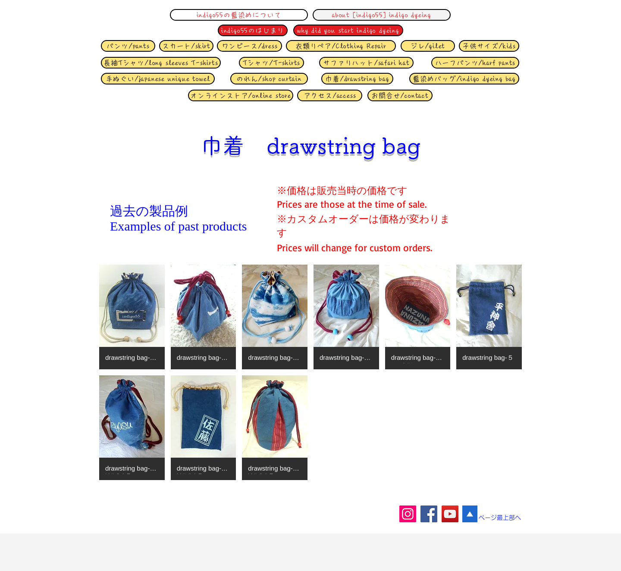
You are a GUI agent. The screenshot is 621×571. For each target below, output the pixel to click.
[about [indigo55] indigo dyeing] (382, 15)
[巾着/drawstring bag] (357, 78)
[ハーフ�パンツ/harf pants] (475, 63)
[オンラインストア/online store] (240, 95)
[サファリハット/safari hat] (366, 63)
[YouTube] (450, 513)
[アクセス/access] (329, 95)
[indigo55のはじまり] (253, 30)
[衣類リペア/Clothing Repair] (341, 46)
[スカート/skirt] (186, 46)
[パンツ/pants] (128, 46)
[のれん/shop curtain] (269, 78)
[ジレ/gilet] (428, 46)
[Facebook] (428, 513)
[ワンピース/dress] (249, 46)
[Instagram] (407, 513)
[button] (132, 317)
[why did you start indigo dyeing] (348, 30)
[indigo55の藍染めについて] (239, 15)
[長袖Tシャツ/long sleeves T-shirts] (161, 63)
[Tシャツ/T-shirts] (271, 63)
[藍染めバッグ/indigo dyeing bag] (464, 78)
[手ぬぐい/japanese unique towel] (158, 78)
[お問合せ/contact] (400, 95)
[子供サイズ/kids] (489, 46)
